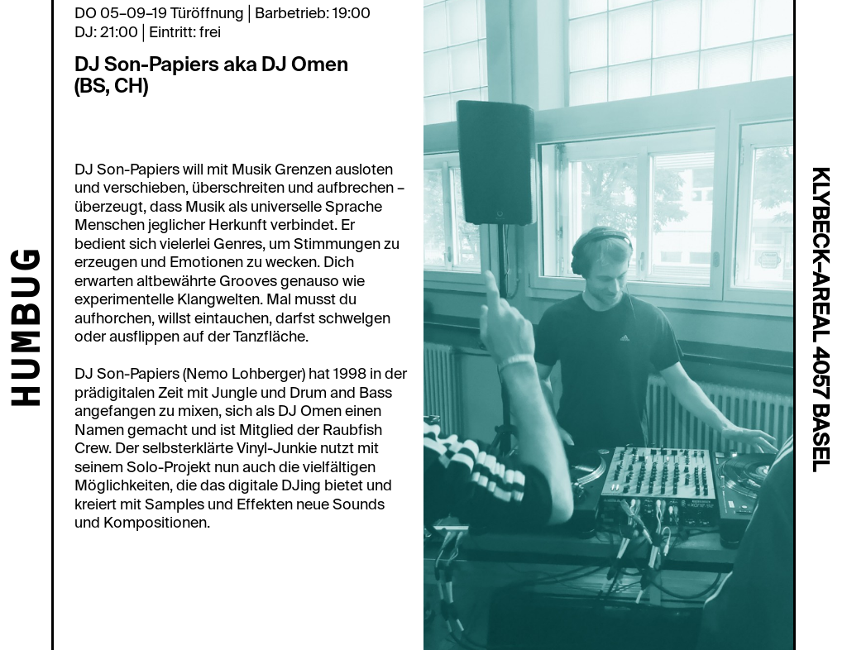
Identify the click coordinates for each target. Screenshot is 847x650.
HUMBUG (29, 329)
